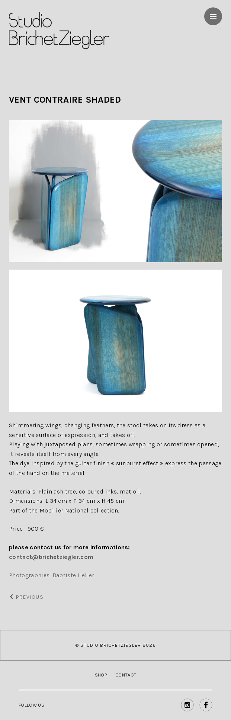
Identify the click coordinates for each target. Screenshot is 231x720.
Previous (26, 597)
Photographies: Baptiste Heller (51, 575)
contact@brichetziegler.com (51, 556)
